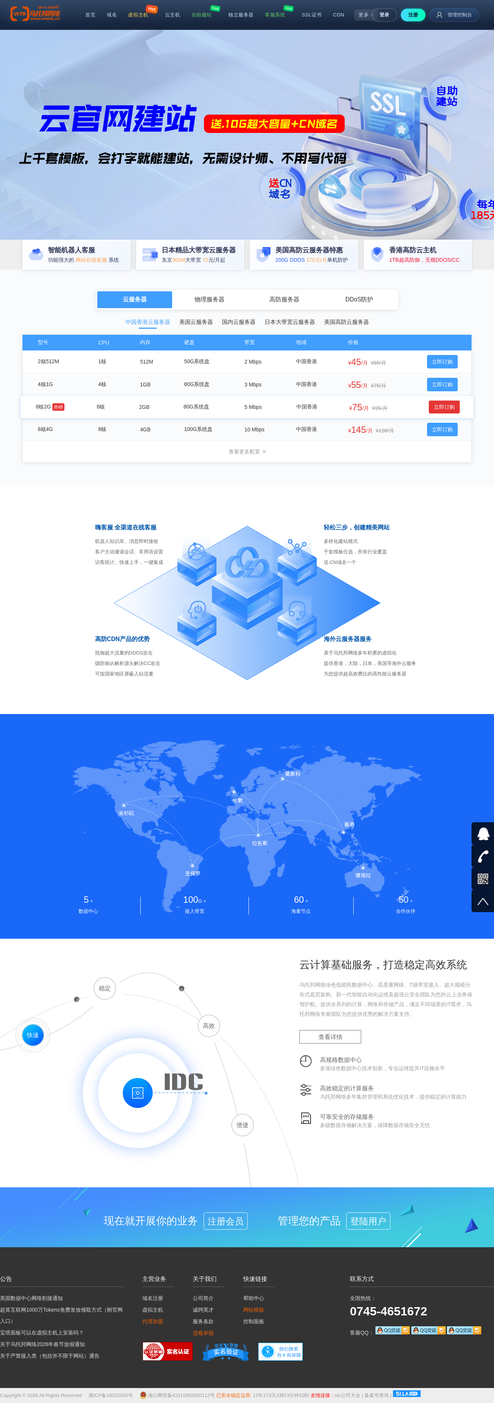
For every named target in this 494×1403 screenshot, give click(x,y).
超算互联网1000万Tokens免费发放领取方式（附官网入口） (61, 1315)
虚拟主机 (152, 1310)
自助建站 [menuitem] (202, 15)
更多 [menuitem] (366, 15)
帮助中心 (253, 1298)
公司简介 (203, 1298)
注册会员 (226, 1221)
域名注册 (152, 1298)
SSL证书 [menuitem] (312, 15)
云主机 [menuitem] (172, 15)
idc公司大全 (345, 1395)
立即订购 (442, 362)
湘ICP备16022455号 (110, 1395)
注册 (413, 15)
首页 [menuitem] (90, 15)
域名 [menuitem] (112, 15)
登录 (384, 15)
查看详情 (330, 1037)
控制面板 (253, 1321)
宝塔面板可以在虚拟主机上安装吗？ (42, 1333)
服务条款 (203, 1321)
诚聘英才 (203, 1310)
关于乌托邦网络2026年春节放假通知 (42, 1344)
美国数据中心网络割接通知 (31, 1298)
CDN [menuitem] (338, 15)
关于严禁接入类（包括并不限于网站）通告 (50, 1356)
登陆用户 (368, 1221)
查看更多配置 (248, 452)
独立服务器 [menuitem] (241, 15)
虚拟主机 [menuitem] (138, 15)
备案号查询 (374, 1395)
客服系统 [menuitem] (275, 15)
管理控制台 (454, 15)
